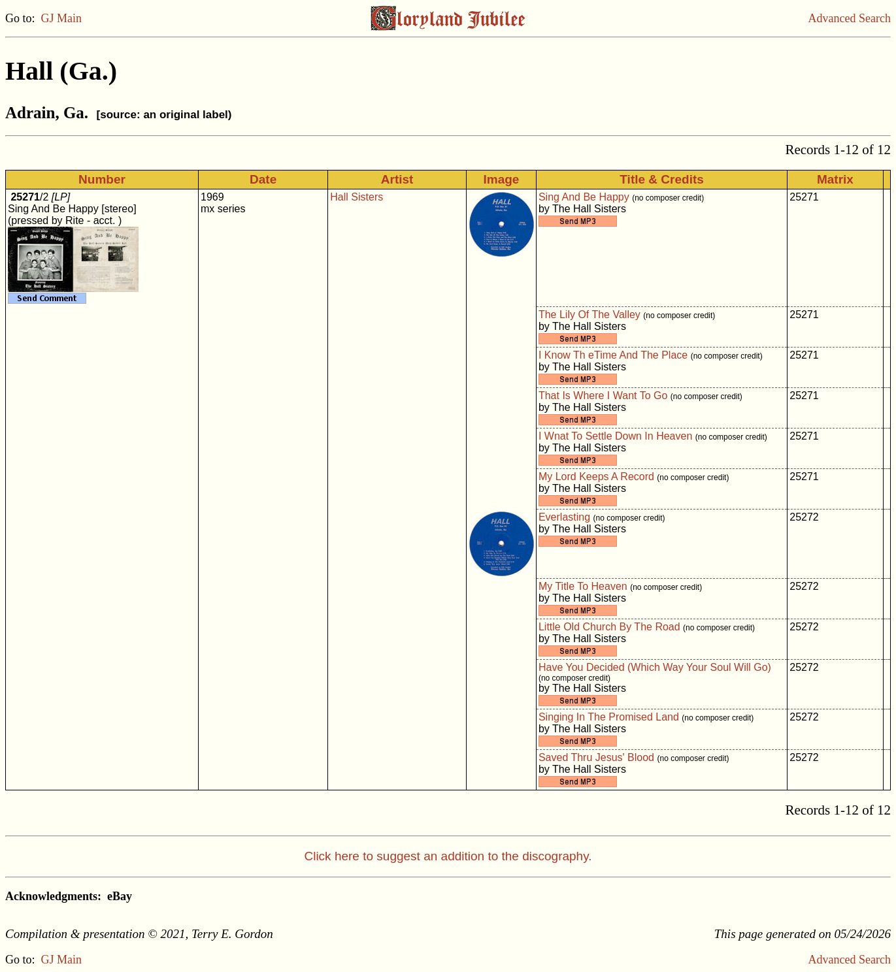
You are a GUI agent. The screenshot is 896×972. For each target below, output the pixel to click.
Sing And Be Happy (584, 196)
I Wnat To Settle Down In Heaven (615, 436)
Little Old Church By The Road (609, 626)
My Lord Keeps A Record (596, 476)
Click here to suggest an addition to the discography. (447, 856)
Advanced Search (849, 18)
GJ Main (61, 18)
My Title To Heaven (583, 586)
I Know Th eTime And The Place (613, 355)
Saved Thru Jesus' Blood (596, 757)
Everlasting (564, 517)
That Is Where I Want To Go (603, 395)
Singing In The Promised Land (609, 716)
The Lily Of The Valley (589, 314)
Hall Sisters (356, 196)
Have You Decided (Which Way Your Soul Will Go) (655, 667)
